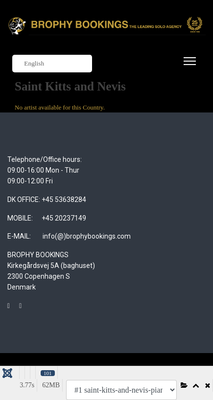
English (29, 64)
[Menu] (188, 67)
